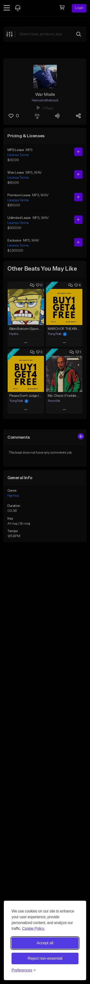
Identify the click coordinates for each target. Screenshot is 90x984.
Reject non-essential (45, 958)
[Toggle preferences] (24, 970)
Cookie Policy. (33, 928)
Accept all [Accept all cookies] (45, 943)
